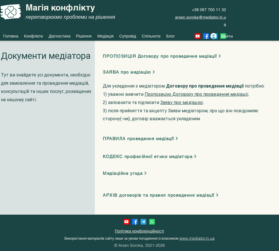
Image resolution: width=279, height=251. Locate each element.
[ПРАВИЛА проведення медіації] (142, 138)
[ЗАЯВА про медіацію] (130, 72)
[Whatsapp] (152, 222)
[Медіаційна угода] (128, 173)
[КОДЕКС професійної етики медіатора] (151, 156)
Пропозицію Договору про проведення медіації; (197, 94)
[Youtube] (126, 222)
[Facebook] (135, 222)
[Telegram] (143, 222)
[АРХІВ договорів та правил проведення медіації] (163, 195)
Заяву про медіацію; (182, 102)
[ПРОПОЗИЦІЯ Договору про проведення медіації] (164, 56)
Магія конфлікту (60, 7)
